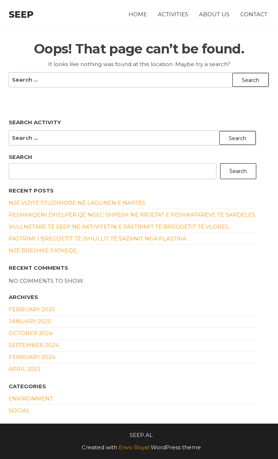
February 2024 (32, 357)
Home (138, 14)
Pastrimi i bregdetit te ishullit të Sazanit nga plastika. (98, 238)
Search (20, 156)
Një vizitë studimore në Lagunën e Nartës (77, 202)
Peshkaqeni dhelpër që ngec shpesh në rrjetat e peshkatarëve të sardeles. (132, 214)
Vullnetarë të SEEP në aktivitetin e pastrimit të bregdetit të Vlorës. (119, 226)
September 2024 (34, 345)
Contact (254, 14)
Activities (173, 14)
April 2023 (25, 368)
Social (19, 410)
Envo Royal (134, 447)
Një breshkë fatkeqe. (43, 250)
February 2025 (32, 309)
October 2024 (30, 333)
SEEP (21, 14)
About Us (214, 14)
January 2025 (30, 321)
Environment (31, 398)
